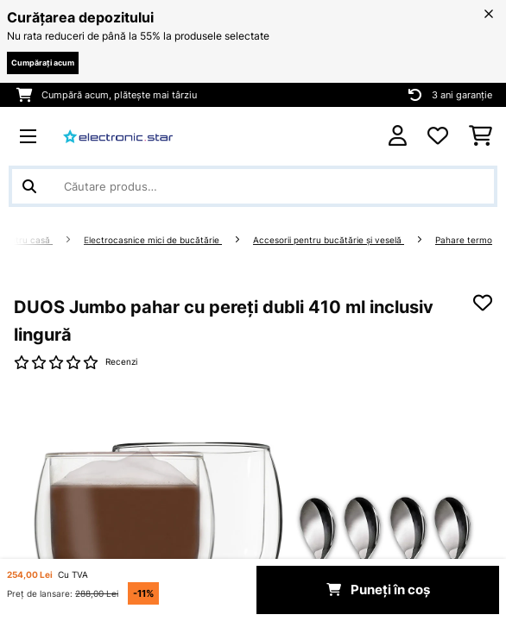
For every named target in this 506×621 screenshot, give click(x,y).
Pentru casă (26, 240)
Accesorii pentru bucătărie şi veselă (328, 240)
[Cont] (398, 135)
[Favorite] (437, 136)
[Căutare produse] (253, 186)
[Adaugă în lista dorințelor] (482, 302)
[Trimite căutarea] (29, 186)
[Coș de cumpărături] (480, 136)
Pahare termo (463, 240)
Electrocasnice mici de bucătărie (153, 240)
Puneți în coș (378, 590)
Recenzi (121, 361)
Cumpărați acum (42, 62)
